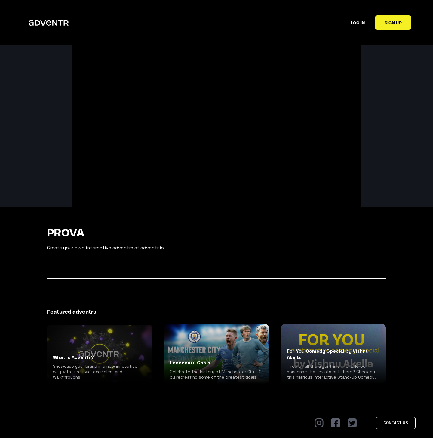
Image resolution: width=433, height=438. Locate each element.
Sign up (393, 22)
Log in (358, 22)
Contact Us (395, 422)
